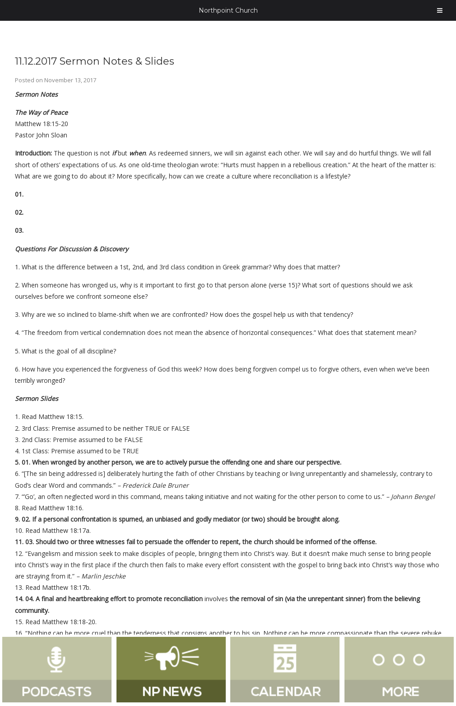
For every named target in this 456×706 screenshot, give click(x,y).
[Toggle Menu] (439, 10)
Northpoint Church (228, 10)
